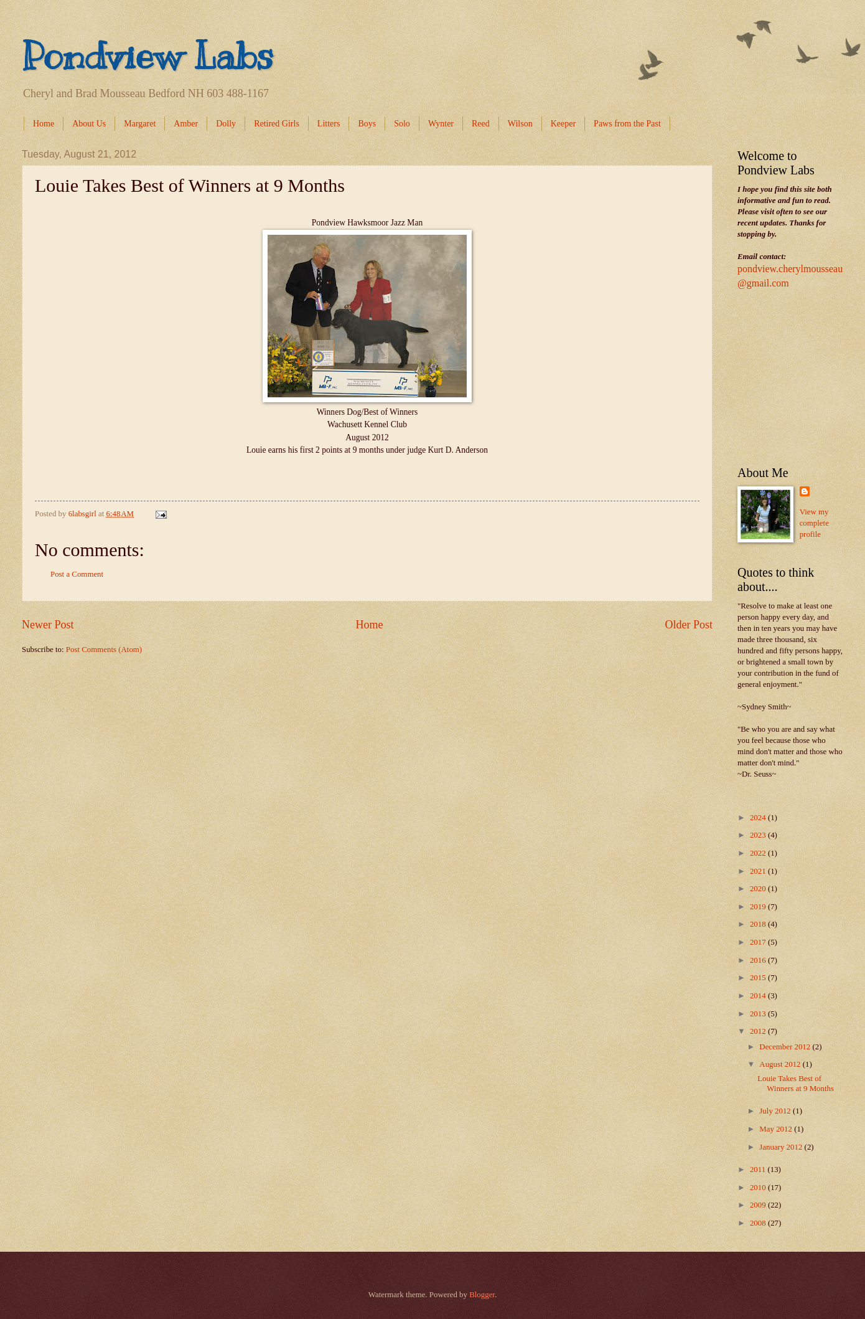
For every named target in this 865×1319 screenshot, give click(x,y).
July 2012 (776, 1111)
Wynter (441, 123)
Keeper (563, 123)
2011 (759, 1169)
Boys (367, 123)
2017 (759, 942)
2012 (759, 1031)
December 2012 (785, 1046)
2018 (759, 924)
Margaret (140, 123)
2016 (759, 960)
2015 (759, 977)
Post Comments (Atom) (104, 649)
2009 (759, 1205)
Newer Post (48, 624)
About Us (89, 123)
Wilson (520, 123)
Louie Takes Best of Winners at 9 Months (795, 1083)
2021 (759, 871)
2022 (759, 853)
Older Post (689, 624)
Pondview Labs (147, 56)
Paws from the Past (627, 123)
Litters (328, 123)
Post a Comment (76, 574)
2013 (759, 1013)
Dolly (226, 123)
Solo (402, 123)
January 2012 (781, 1147)
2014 (759, 995)
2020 (759, 888)
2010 (759, 1187)
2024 (759, 817)
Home (43, 123)
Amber (186, 123)
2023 (759, 835)
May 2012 (776, 1129)
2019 (759, 906)
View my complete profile (814, 523)
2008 (759, 1223)
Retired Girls (276, 123)
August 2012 (780, 1064)
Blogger (482, 1294)
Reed (481, 123)
